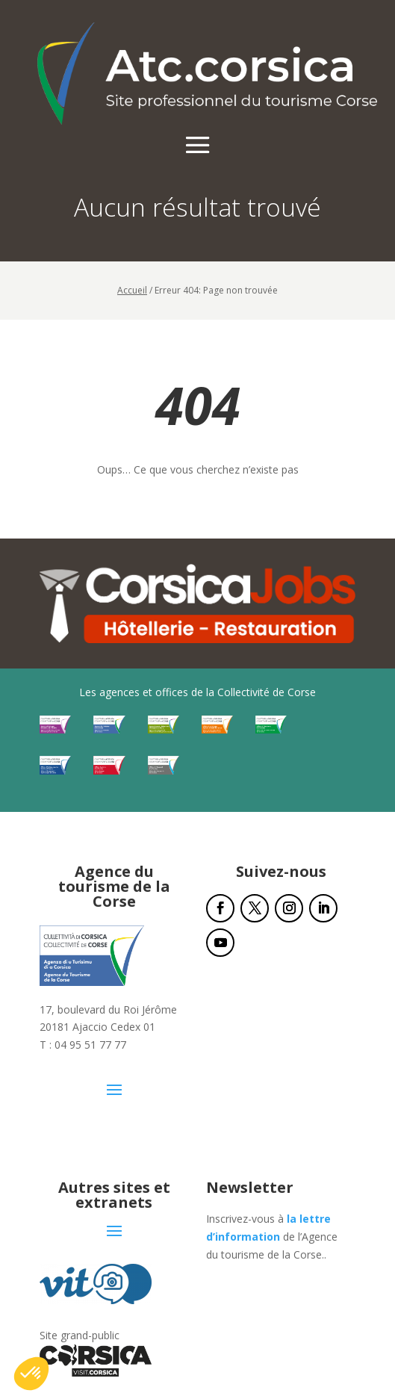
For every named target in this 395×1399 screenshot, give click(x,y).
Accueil (132, 290)
